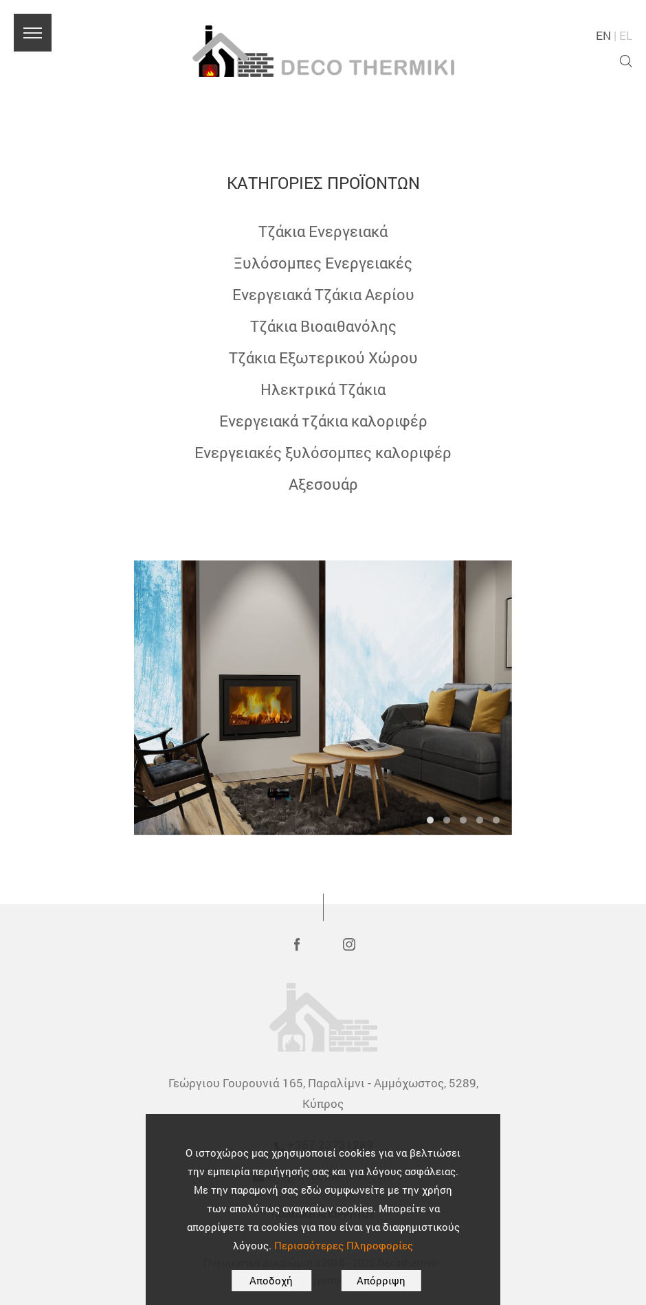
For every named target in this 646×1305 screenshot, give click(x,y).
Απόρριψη (381, 1280)
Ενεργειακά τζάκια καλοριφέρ (323, 421)
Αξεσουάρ (323, 484)
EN (603, 35)
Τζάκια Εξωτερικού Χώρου (323, 357)
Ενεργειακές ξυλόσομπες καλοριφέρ (323, 452)
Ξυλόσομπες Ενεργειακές (323, 263)
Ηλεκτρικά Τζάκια (323, 389)
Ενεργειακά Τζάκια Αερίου (323, 294)
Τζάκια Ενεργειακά (323, 231)
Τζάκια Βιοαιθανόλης (323, 326)
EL (625, 35)
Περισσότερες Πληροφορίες (343, 1245)
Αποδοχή (271, 1280)
